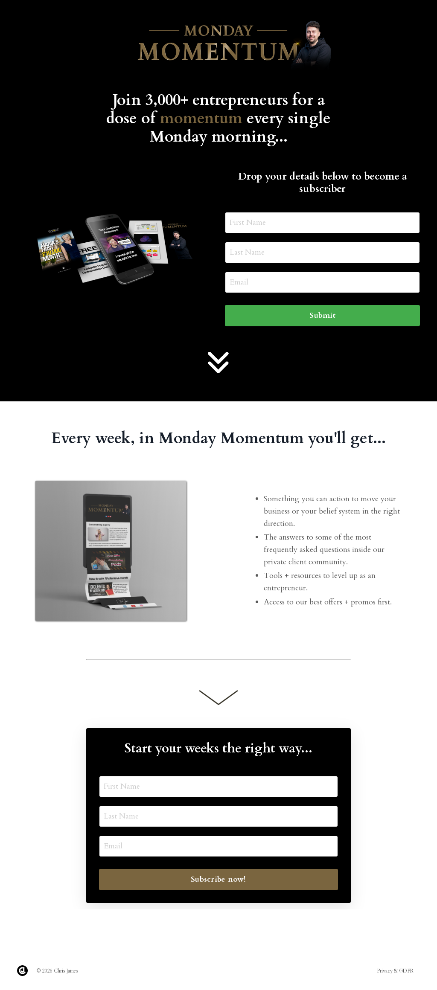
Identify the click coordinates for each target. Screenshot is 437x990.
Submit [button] (322, 315)
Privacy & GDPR (395, 970)
